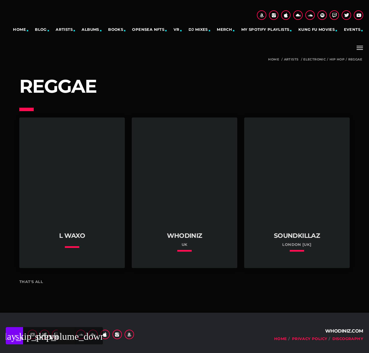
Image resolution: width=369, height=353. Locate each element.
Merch (224, 29)
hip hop (337, 59)
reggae (355, 59)
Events (352, 29)
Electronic (314, 59)
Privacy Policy (309, 338)
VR (177, 29)
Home (19, 29)
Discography (347, 338)
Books (115, 29)
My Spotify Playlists (265, 29)
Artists (64, 29)
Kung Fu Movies (316, 29)
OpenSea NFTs (148, 29)
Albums (90, 29)
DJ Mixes (198, 29)
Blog (41, 29)
